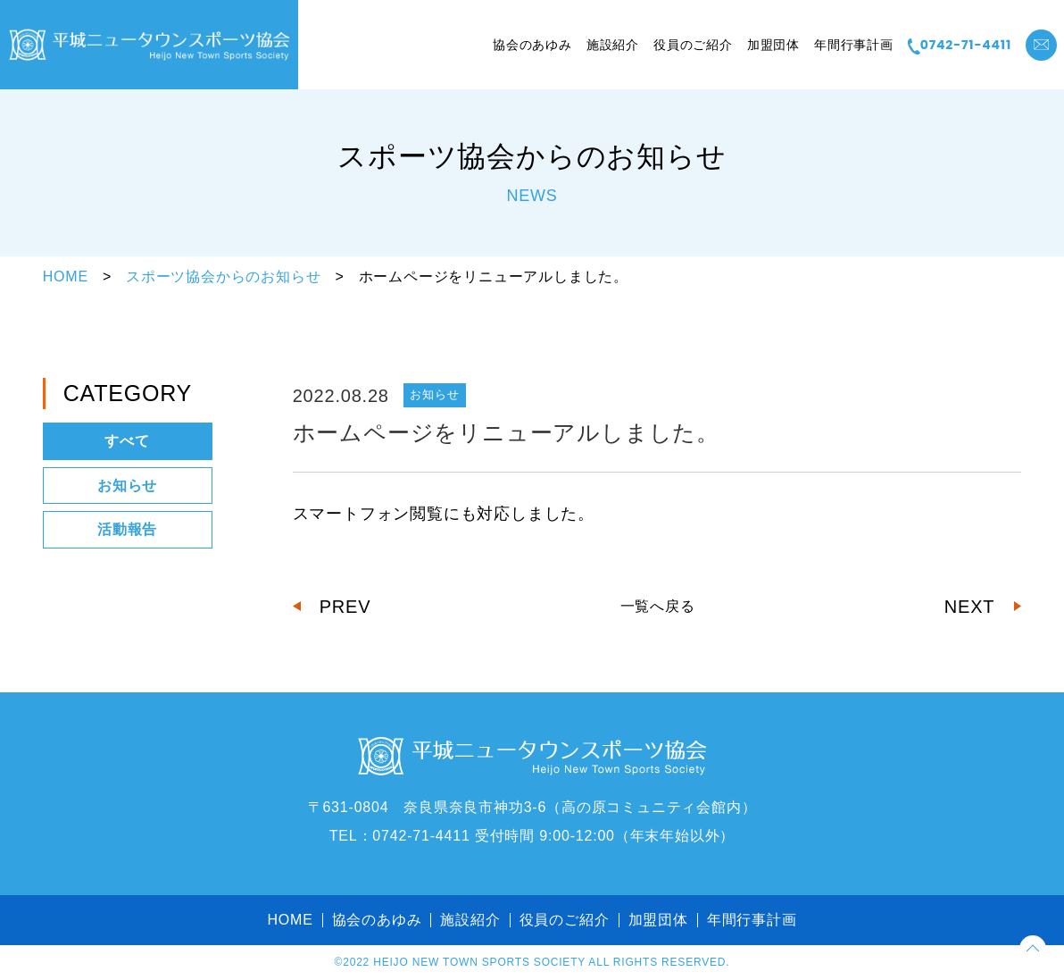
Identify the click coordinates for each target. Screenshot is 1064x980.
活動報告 (127, 529)
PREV (345, 606)
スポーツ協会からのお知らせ (223, 276)
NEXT (969, 606)
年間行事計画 (854, 45)
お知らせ (127, 485)
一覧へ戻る (657, 606)
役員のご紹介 (693, 45)
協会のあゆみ (532, 45)
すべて (126, 440)
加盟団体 (773, 45)
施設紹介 (612, 45)
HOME (65, 276)
